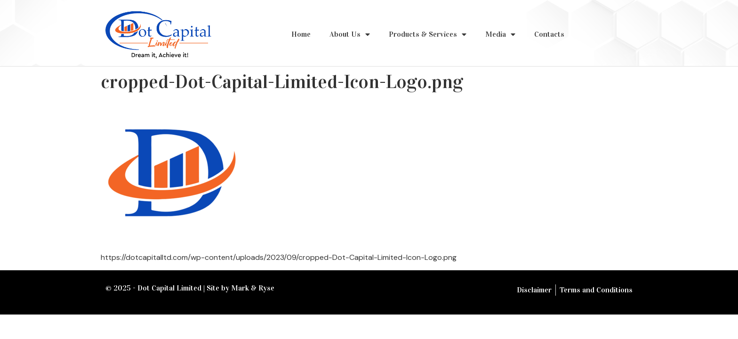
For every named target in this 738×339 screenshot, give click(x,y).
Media (500, 34)
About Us (349, 34)
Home (301, 34)
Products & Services (427, 34)
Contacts (549, 34)
